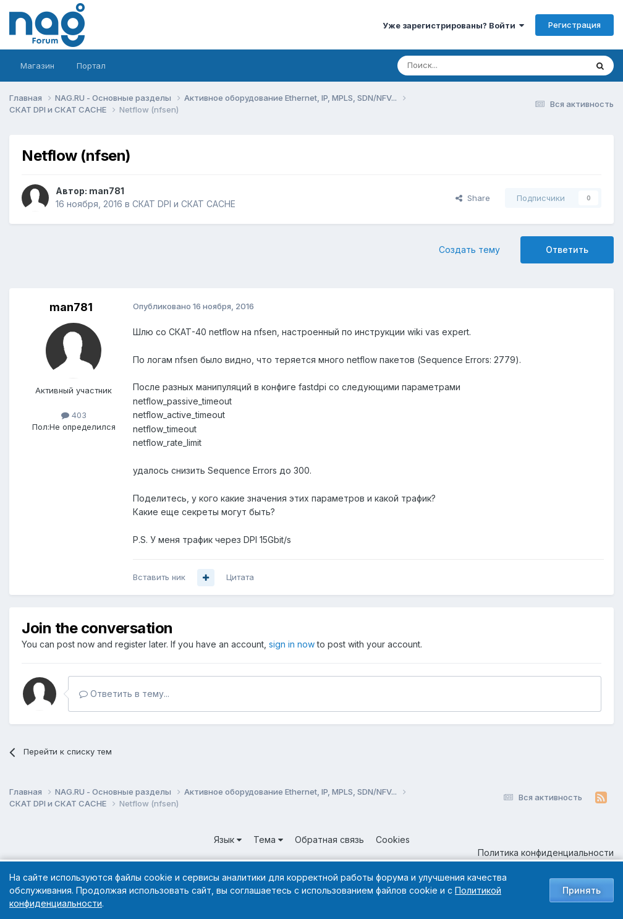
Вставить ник (159, 577)
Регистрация (574, 25)
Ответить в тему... (124, 693)
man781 (106, 191)
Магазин (37, 66)
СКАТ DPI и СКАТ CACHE (183, 204)
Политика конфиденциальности (546, 852)
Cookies (393, 839)
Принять (581, 890)
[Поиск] (458, 65)
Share (473, 198)
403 (74, 415)
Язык (228, 839)
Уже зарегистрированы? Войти (453, 25)
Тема (268, 839)
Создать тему (469, 249)
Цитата (240, 577)
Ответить (567, 249)
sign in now (292, 644)
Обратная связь (329, 839)
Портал (91, 66)
